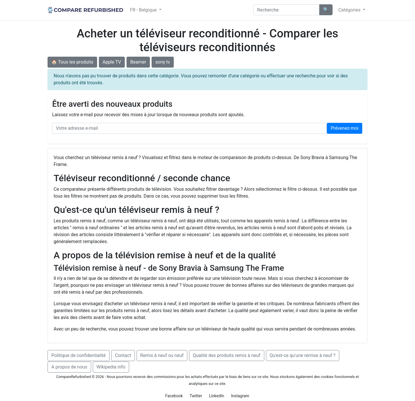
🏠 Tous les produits (72, 62)
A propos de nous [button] (69, 367)
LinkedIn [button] (216, 396)
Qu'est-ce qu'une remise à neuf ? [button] (303, 355)
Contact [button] (123, 355)
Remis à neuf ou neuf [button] (162, 355)
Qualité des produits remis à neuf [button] (227, 355)
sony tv (162, 62)
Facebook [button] (174, 396)
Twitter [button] (196, 396)
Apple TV (112, 62)
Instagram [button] (240, 396)
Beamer (138, 62)
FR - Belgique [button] (144, 10)
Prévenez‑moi (345, 128)
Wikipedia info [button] (111, 367)
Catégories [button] (350, 10)
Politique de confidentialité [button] (78, 355)
